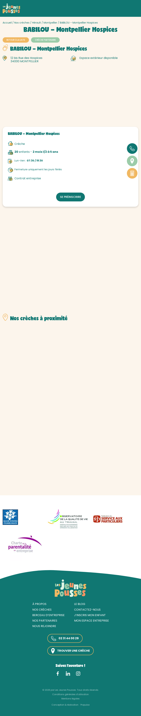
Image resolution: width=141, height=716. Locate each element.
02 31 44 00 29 (65, 638)
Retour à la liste (16, 39)
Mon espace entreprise (91, 620)
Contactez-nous (87, 609)
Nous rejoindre (44, 626)
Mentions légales (70, 698)
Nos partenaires (44, 620)
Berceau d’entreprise (48, 615)
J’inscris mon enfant (90, 615)
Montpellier (50, 22)
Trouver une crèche (70, 651)
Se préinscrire (70, 197)
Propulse (84, 704)
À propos (39, 604)
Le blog (79, 604)
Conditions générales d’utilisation (70, 694)
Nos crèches (21, 22)
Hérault (36, 22)
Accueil (7, 22)
